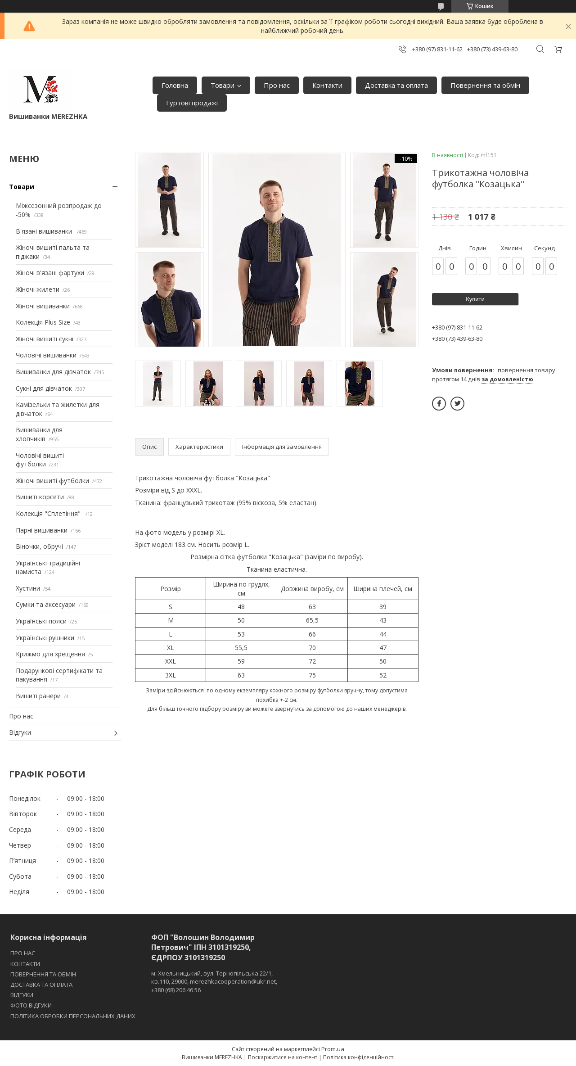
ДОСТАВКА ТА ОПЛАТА (41, 984)
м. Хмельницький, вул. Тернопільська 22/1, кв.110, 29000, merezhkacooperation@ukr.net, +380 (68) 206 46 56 (214, 981)
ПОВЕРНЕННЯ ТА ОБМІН (43, 974)
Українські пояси (41, 621)
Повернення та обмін (485, 85)
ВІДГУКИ (21, 995)
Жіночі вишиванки (43, 306)
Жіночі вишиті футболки (52, 480)
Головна (175, 85)
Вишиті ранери (38, 695)
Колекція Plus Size (43, 322)
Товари (222, 85)
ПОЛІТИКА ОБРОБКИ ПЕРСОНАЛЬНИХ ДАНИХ (72, 1016)
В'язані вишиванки (45, 231)
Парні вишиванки (42, 530)
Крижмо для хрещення (50, 654)
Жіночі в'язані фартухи (50, 272)
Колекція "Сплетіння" (49, 513)
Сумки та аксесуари (46, 604)
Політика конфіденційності (359, 1057)
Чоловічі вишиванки (46, 355)
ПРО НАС (22, 953)
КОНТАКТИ (25, 964)
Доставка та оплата (396, 85)
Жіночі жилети (37, 289)
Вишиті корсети (40, 496)
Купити (475, 299)
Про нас (277, 85)
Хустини (28, 588)
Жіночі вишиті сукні (44, 338)
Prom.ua (332, 1049)
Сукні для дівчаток (44, 388)
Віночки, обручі (39, 546)
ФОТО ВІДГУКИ (31, 1005)
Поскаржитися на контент (282, 1057)
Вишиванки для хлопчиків (39, 434)
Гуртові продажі (192, 102)
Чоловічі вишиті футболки (40, 460)
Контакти (327, 85)
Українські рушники (45, 637)
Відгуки (20, 732)
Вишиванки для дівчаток (53, 371)
